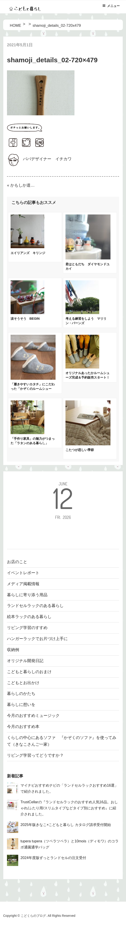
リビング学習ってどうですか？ (35, 755)
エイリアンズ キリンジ (28, 253)
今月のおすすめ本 (23, 726)
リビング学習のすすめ (27, 627)
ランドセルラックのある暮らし (35, 605)
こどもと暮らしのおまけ (29, 671)
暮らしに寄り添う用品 (27, 595)
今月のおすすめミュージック (33, 715)
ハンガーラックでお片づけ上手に (37, 638)
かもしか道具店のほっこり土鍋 (24, 185)
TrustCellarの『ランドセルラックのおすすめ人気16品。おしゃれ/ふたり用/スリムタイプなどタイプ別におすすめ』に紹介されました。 (69, 808)
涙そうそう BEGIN (25, 318)
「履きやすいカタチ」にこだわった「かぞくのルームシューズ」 (33, 388)
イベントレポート (23, 573)
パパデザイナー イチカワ (47, 159)
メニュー (111, 6)
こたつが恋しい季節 (79, 450)
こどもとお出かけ (23, 683)
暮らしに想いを (21, 704)
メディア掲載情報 (23, 584)
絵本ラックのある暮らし (29, 616)
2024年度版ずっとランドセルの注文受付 (53, 858)
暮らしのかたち (21, 693)
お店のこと (17, 562)
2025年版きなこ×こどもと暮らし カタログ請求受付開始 (65, 825)
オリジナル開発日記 (25, 660)
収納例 (13, 649)
